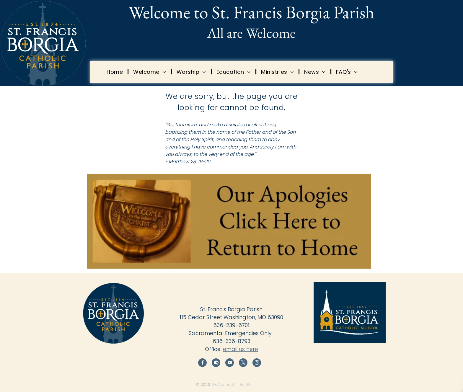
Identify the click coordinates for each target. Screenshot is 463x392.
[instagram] (256, 363)
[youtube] (229, 363)
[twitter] (243, 363)
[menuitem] (115, 71)
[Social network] (216, 363)
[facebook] (202, 363)
